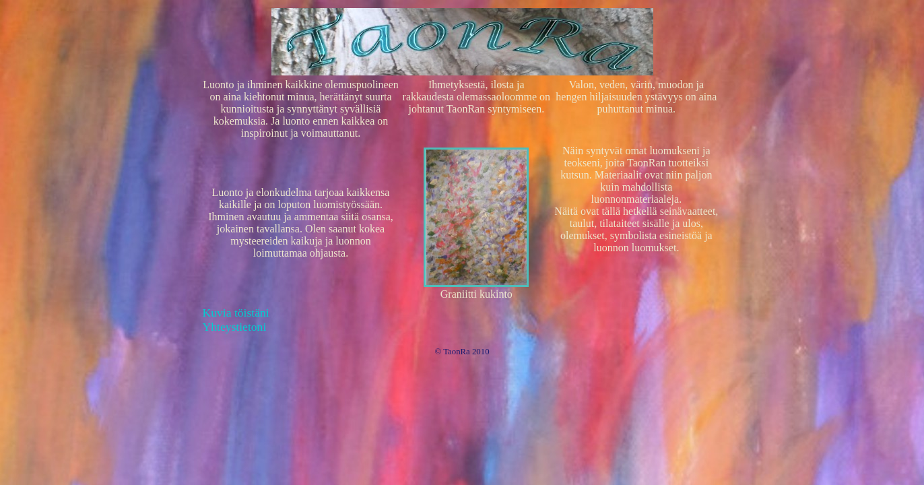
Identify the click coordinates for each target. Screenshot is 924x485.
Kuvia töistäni (236, 312)
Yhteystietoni (235, 326)
